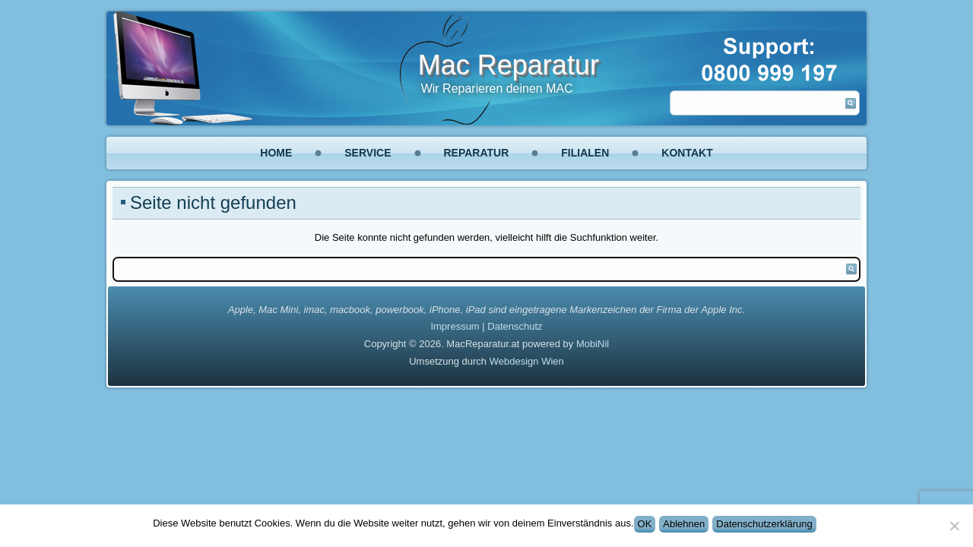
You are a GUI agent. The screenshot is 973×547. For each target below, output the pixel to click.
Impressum (454, 326)
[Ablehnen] (954, 525)
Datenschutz (514, 326)
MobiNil (592, 343)
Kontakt (686, 153)
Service (367, 153)
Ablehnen (684, 524)
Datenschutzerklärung (764, 524)
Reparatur (476, 153)
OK (645, 524)
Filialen (585, 153)
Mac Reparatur (508, 65)
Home (276, 153)
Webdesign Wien (527, 361)
